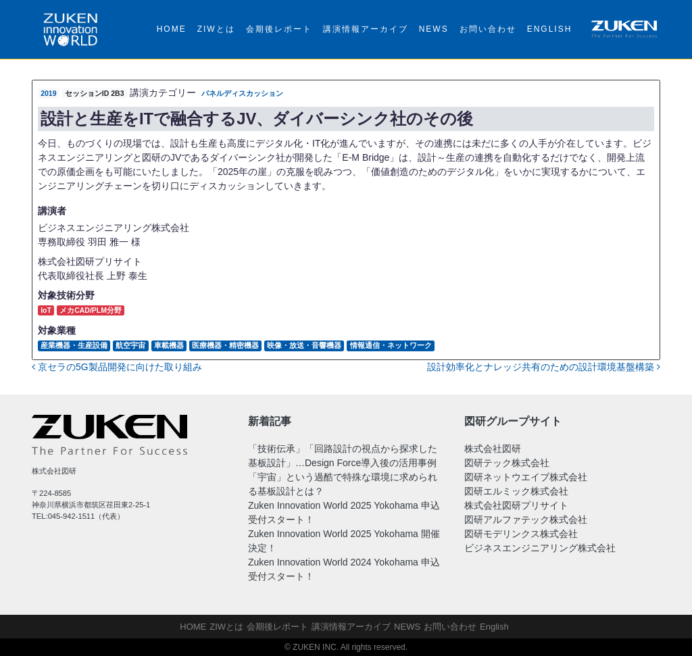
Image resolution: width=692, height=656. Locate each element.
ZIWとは (216, 29)
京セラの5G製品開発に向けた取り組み (117, 366)
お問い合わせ (488, 29)
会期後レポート (279, 29)
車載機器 (169, 345)
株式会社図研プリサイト (516, 505)
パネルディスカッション (242, 93)
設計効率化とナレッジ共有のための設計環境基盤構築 (543, 366)
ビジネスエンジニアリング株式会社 (540, 548)
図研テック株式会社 (506, 462)
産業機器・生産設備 (74, 345)
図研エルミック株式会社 (516, 491)
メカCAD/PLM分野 (90, 310)
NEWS (434, 29)
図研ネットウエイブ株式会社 (525, 477)
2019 (48, 93)
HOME (172, 29)
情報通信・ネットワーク (391, 345)
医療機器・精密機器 (225, 345)
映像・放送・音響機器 (304, 345)
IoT (46, 310)
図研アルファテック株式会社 (525, 519)
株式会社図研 (492, 448)
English (549, 29)
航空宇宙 (130, 345)
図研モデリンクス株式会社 (521, 533)
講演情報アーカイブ (365, 29)
